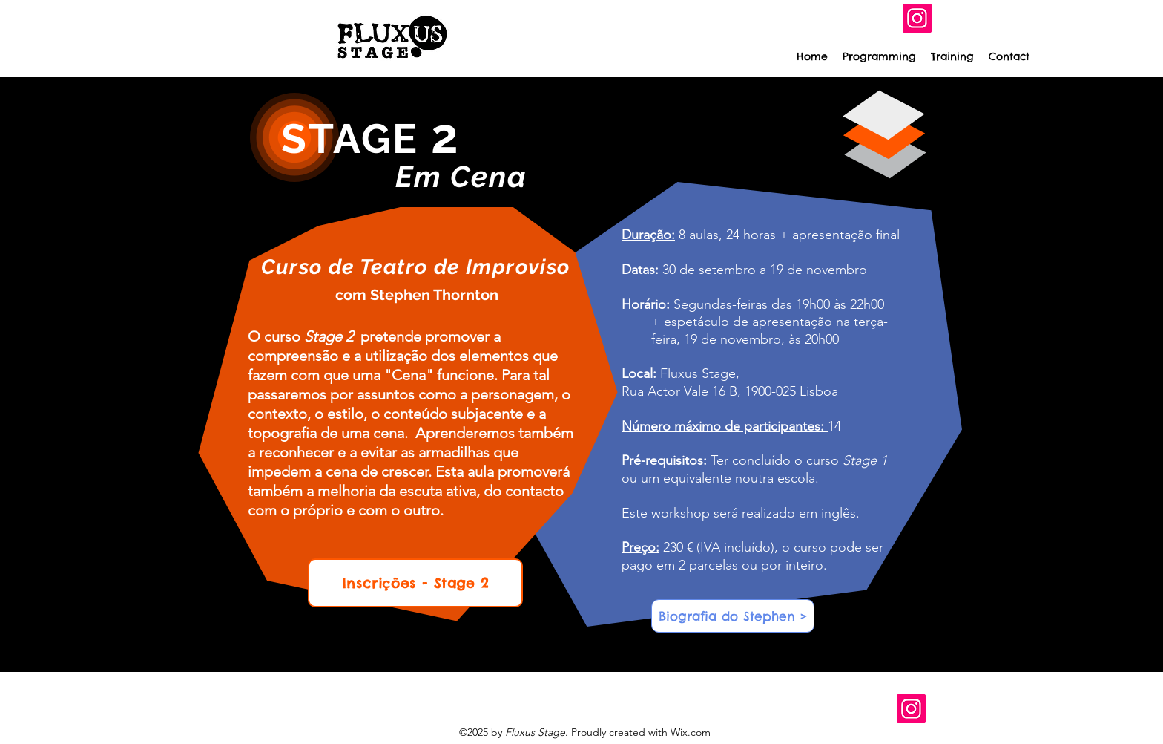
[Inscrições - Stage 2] (415, 582)
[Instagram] (917, 18)
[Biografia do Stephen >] (732, 616)
